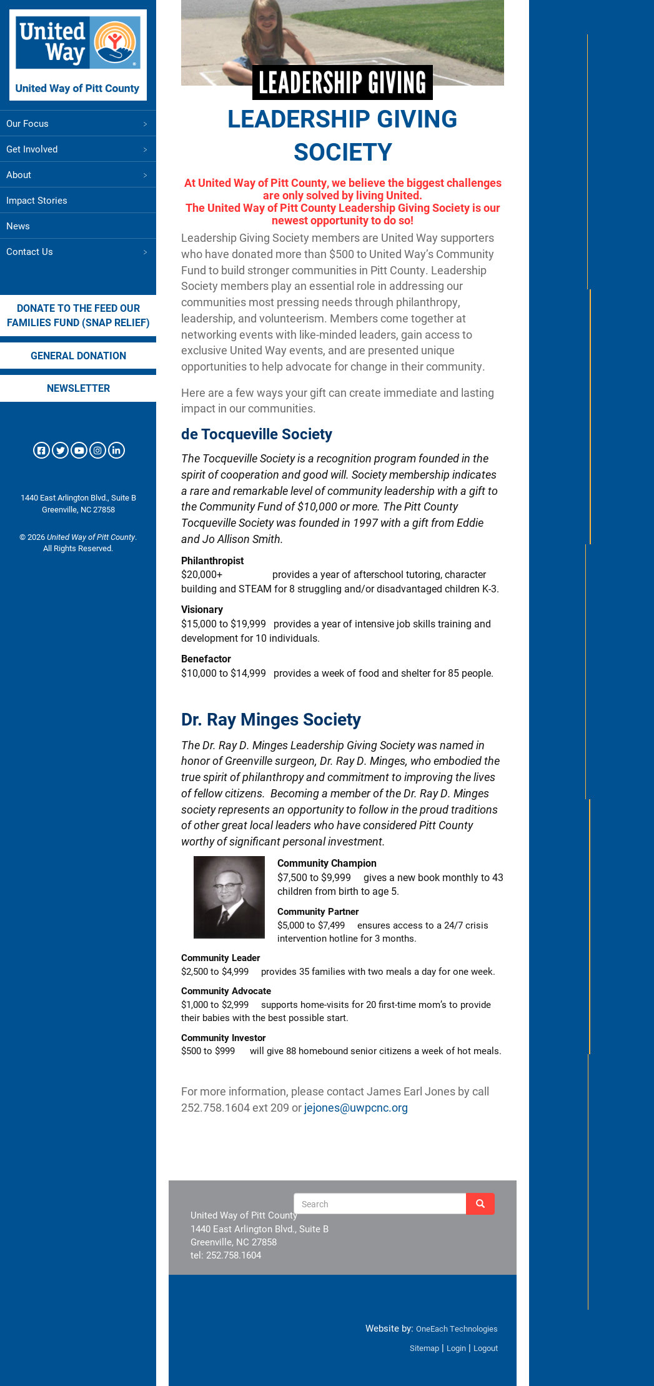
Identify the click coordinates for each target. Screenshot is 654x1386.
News (18, 225)
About (78, 174)
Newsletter (78, 387)
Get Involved (78, 148)
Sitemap (424, 1348)
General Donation (78, 355)
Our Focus (78, 123)
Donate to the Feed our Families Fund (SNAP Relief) (78, 315)
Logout (485, 1348)
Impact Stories (36, 200)
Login (456, 1348)
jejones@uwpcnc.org (356, 1107)
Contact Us (78, 251)
